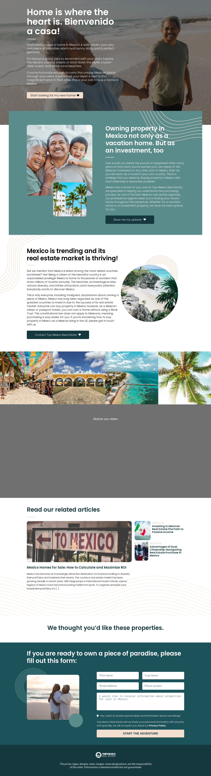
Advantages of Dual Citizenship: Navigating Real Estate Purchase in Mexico (166, 551)
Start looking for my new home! (54, 95)
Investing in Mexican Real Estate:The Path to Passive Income (167, 529)
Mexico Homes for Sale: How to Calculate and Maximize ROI (76, 567)
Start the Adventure (140, 733)
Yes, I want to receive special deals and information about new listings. (139, 716)
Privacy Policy (157, 725)
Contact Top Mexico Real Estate (58, 335)
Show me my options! (130, 220)
